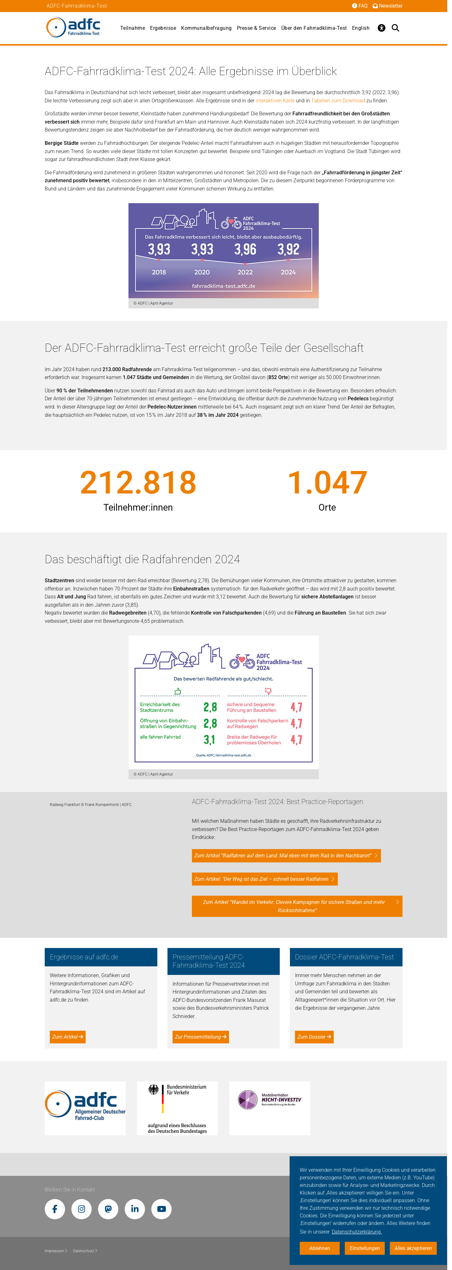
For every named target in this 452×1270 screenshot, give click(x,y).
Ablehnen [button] (319, 1248)
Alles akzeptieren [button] (413, 1248)
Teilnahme (132, 28)
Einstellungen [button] (365, 1248)
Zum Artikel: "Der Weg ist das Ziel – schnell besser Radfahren (261, 879)
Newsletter (388, 6)
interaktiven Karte (275, 101)
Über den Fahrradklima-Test (314, 28)
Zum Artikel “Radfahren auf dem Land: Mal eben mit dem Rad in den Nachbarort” (283, 856)
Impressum (56, 1251)
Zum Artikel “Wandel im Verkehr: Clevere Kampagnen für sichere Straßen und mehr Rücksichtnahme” (294, 906)
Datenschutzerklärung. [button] (357, 1232)
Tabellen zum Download (338, 101)
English (361, 28)
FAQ (360, 6)
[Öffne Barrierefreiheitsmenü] (382, 28)
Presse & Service (256, 28)
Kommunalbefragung (206, 28)
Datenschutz (85, 1251)
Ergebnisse (163, 28)
